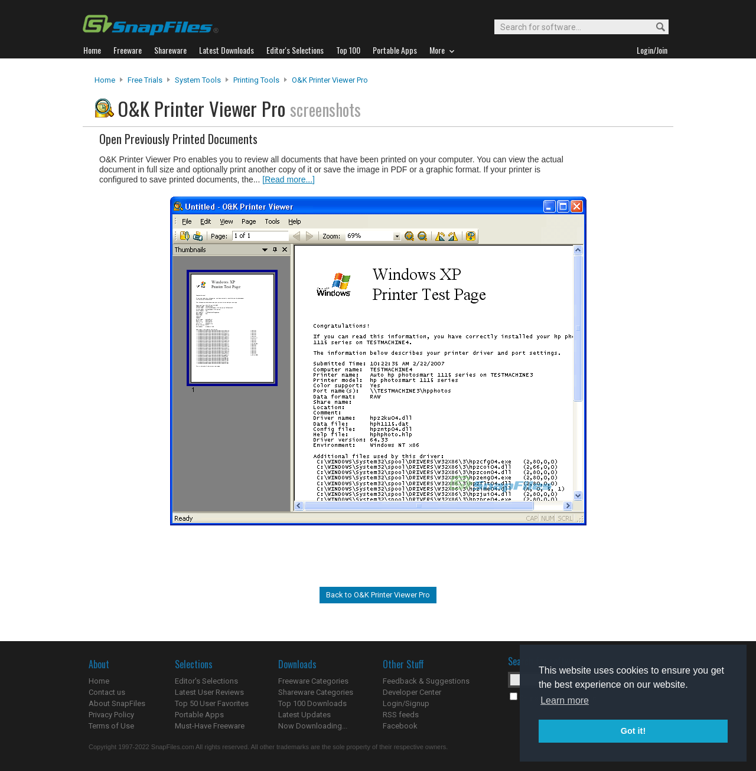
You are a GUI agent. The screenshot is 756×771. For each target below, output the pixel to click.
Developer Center (412, 692)
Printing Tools (256, 80)
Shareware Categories (315, 692)
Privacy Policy (111, 714)
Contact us (107, 692)
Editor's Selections (206, 681)
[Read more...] (288, 179)
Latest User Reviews (209, 692)
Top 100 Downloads (312, 703)
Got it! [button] (633, 731)
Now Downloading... (312, 725)
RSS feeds (401, 714)
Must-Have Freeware (210, 725)
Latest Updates (304, 714)
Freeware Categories (313, 681)
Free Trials (145, 80)
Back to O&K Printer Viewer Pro (378, 594)
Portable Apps (199, 714)
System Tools (198, 80)
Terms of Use (111, 725)
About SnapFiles (117, 703)
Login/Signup (406, 703)
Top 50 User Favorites (212, 703)
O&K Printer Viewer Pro (330, 80)
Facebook (400, 725)
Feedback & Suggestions (426, 681)
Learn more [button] (564, 700)
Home (104, 80)
